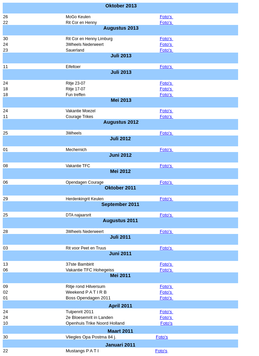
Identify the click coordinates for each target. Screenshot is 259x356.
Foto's (166, 16)
